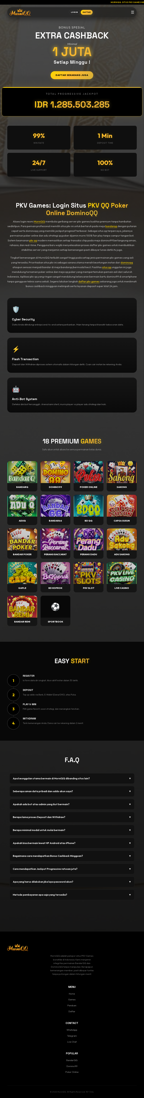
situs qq (106, 267)
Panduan (71, 1005)
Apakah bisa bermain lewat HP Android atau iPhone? (72, 843)
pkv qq (33, 240)
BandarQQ (71, 1060)
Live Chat (72, 1041)
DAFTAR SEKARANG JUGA (72, 75)
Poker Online (72, 1072)
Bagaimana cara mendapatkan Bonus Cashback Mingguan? (72, 856)
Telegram (72, 1035)
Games (72, 999)
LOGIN (74, 12)
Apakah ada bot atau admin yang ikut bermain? (72, 804)
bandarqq (111, 226)
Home (72, 993)
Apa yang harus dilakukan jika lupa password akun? (72, 882)
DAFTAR (87, 12)
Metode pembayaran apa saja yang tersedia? (72, 895)
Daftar (72, 1011)
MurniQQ (39, 221)
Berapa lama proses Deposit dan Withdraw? (72, 817)
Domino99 (72, 1066)
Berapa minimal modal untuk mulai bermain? (72, 830)
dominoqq (127, 262)
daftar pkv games (88, 281)
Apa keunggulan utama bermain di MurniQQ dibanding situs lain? (72, 779)
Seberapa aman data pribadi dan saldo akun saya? (72, 791)
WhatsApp (72, 1030)
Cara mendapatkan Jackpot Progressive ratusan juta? (72, 869)
